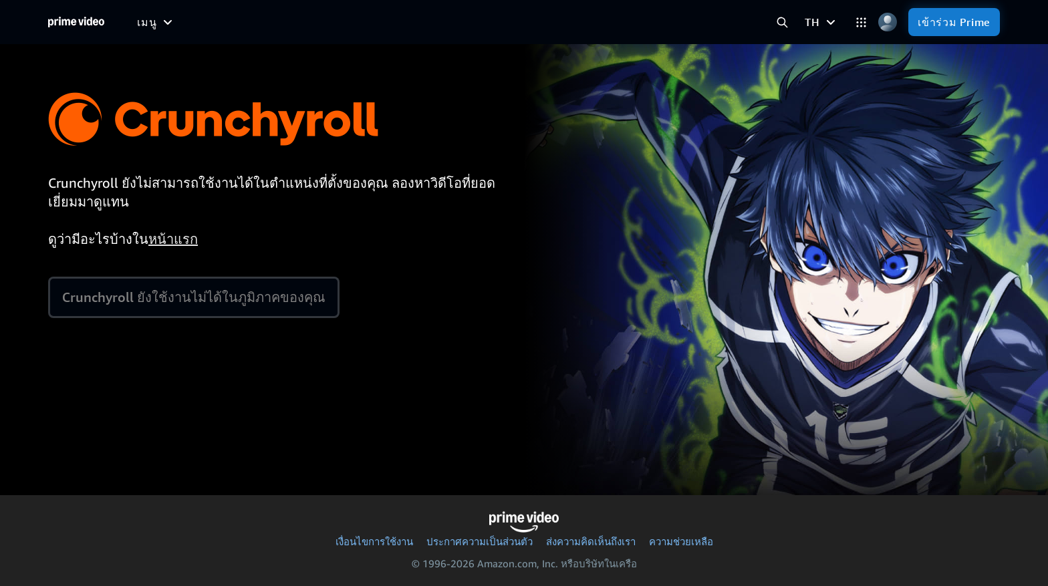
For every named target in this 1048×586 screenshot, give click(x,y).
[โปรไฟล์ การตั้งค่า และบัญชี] (887, 22)
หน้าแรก (173, 239)
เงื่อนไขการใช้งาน (374, 541)
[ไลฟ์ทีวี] (498, 22)
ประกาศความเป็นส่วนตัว (479, 541)
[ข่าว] (451, 22)
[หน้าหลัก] (76, 22)
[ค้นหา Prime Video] (782, 22)
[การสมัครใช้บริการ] (593, 22)
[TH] (821, 22)
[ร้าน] (686, 22)
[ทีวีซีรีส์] (363, 22)
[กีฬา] (411, 22)
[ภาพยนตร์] (301, 22)
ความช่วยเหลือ (681, 541)
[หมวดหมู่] (861, 22)
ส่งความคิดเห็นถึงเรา (591, 541)
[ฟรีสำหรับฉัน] (224, 21)
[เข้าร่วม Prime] (954, 22)
